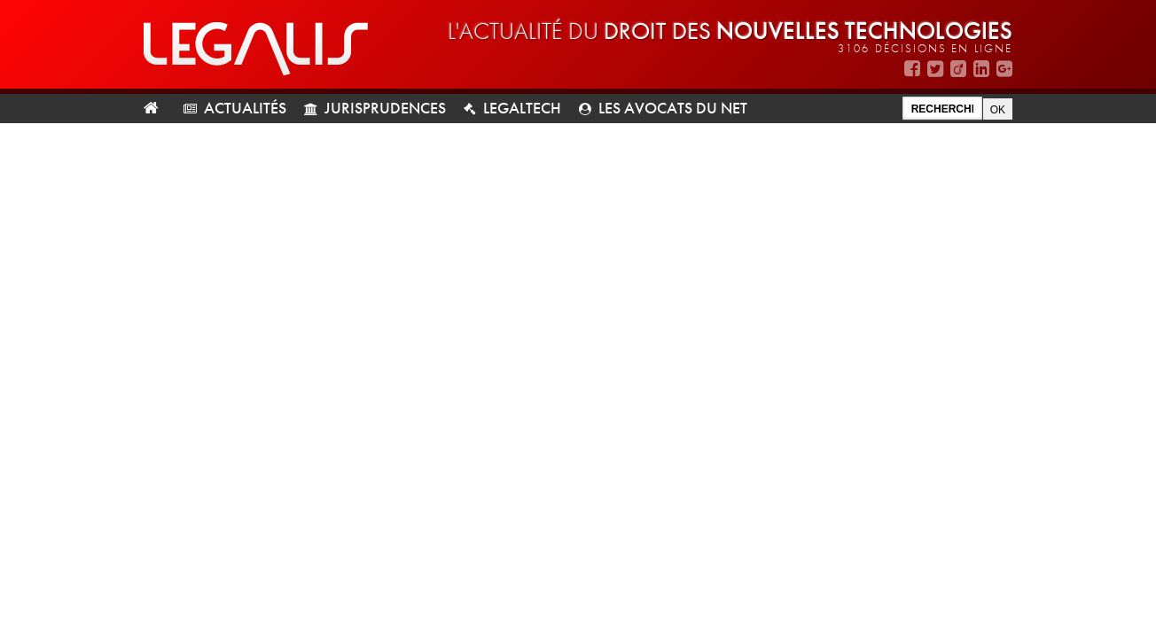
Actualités (245, 107)
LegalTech (522, 107)
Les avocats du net (672, 107)
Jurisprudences (385, 107)
